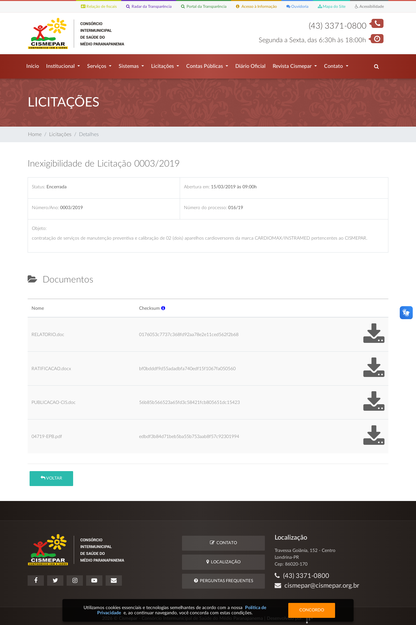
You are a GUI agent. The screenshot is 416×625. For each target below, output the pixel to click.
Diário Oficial (250, 64)
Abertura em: (197, 183)
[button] (163, 305)
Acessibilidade (368, 7)
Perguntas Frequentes (223, 577)
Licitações (163, 64)
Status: (38, 183)
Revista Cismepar (293, 64)
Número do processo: (205, 204)
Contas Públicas (205, 64)
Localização (223, 558)
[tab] (33, 293)
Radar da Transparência (135, 7)
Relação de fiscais (82, 7)
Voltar (51, 474)
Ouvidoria (292, 7)
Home (35, 131)
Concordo (311, 610)
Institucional (61, 64)
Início (32, 64)
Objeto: (39, 225)
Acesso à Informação (249, 7)
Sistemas (129, 64)
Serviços (97, 64)
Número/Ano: (45, 204)
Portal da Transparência (193, 7)
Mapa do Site (328, 7)
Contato (334, 64)
